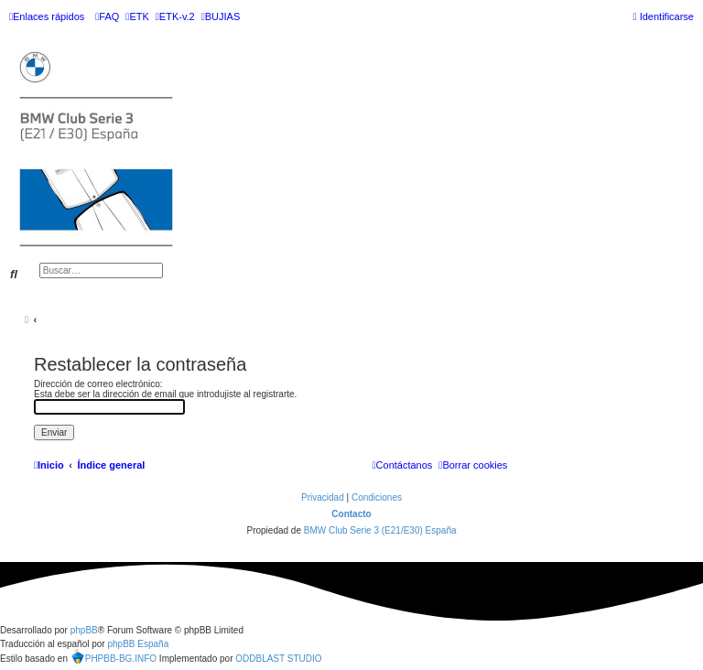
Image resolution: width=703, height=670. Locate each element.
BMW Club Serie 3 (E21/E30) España (380, 530)
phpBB (84, 630)
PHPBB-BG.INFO (113, 656)
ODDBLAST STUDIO (278, 659)
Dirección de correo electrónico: (98, 384)
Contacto (351, 514)
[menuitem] (107, 16)
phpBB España (137, 644)
